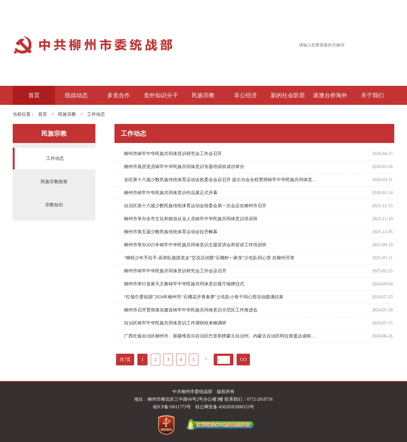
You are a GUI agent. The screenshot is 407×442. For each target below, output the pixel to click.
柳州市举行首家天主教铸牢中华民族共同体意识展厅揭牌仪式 (184, 284)
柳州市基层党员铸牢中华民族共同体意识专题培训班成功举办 (184, 166)
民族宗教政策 (54, 181)
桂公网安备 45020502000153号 (224, 407)
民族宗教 (203, 95)
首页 (34, 95)
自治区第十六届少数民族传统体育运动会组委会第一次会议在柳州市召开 (195, 205)
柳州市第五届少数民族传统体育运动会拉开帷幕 (170, 231)
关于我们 (372, 95)
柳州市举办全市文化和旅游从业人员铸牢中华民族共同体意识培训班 (191, 218)
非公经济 (245, 95)
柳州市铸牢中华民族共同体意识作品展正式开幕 (170, 192)
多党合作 (118, 95)
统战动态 (76, 95)
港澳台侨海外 (330, 95)
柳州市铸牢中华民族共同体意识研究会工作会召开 (173, 153)
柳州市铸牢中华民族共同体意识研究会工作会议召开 (175, 271)
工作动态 (96, 114)
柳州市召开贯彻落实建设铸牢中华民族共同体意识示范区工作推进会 (191, 310)
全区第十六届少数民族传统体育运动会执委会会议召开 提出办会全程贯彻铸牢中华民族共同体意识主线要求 (221, 179)
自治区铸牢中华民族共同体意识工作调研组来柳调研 (175, 323)
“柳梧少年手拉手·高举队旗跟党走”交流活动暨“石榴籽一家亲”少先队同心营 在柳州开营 (209, 257)
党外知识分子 (161, 95)
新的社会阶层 (288, 95)
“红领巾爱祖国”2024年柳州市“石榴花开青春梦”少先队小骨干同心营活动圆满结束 (203, 297)
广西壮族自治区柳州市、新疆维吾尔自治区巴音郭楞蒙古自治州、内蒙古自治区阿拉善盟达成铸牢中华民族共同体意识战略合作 (221, 336)
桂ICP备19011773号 (172, 407)
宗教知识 (54, 204)
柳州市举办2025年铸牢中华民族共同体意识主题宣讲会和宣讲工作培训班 (195, 244)
